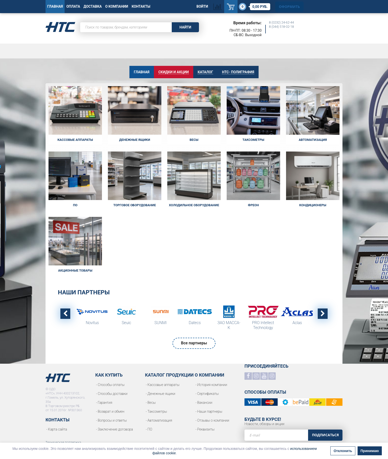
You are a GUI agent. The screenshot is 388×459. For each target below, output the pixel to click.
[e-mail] (276, 435)
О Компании (116, 6)
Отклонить (343, 453)
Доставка (93, 6)
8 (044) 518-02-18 (281, 26)
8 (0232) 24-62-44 (281, 22)
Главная (55, 6)
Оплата (73, 6)
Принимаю (370, 453)
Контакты (141, 6)
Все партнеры (194, 343)
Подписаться (325, 435)
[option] (92, 317)
